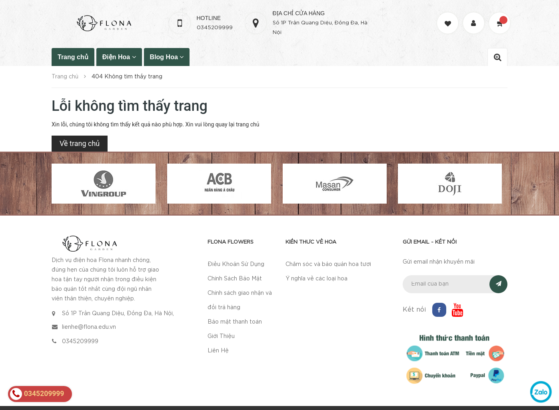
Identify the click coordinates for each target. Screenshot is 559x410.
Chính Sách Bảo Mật (235, 278)
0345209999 (215, 28)
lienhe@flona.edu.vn (89, 327)
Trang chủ (73, 57)
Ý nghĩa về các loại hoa (316, 278)
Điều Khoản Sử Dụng (236, 264)
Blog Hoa (167, 57)
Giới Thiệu (221, 336)
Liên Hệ (218, 350)
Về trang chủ (80, 143)
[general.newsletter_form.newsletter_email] (455, 284)
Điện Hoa (119, 57)
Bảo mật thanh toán (235, 322)
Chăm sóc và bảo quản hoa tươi (328, 264)
